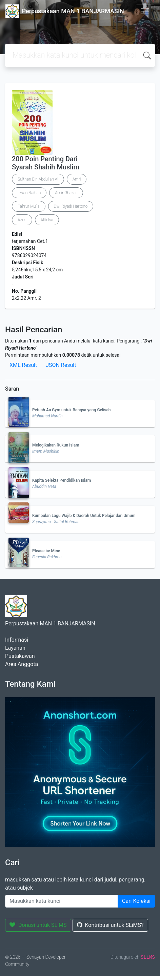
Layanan (15, 648)
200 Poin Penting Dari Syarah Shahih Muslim (45, 163)
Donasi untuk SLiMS (38, 925)
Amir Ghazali (66, 192)
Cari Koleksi (136, 901)
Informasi (16, 640)
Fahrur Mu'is (29, 206)
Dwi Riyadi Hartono (71, 206)
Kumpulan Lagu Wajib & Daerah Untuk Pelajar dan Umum (84, 515)
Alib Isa (47, 219)
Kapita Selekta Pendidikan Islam (61, 480)
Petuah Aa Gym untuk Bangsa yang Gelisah (71, 410)
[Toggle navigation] (145, 11)
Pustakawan (20, 656)
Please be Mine (46, 550)
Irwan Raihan (29, 192)
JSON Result (61, 365)
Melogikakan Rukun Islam (55, 445)
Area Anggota (21, 664)
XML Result (23, 365)
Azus (22, 219)
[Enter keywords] (61, 901)
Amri (77, 179)
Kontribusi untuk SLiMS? (110, 925)
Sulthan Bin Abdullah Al (38, 179)
